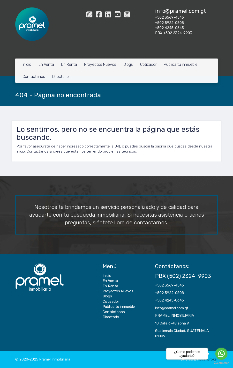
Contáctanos (34, 76)
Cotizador (148, 64)
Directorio (60, 76)
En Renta (69, 64)
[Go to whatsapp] (221, 354)
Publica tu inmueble (180, 64)
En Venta (46, 64)
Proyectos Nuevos (100, 64)
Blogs (128, 64)
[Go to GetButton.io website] (221, 363)
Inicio (27, 64)
